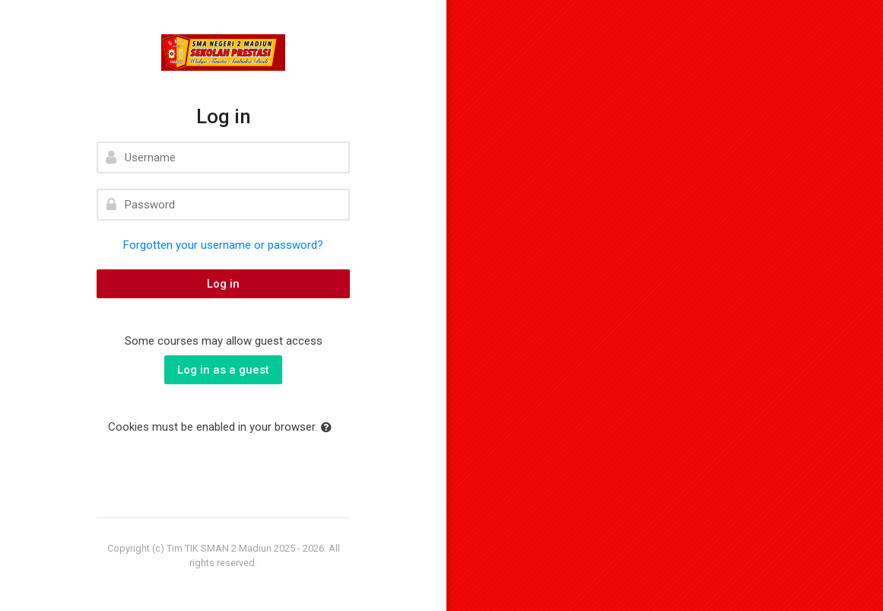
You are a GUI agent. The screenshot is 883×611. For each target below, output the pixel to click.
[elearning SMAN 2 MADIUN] (223, 52)
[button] (329, 428)
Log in (223, 284)
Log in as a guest (223, 370)
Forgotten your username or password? (223, 245)
